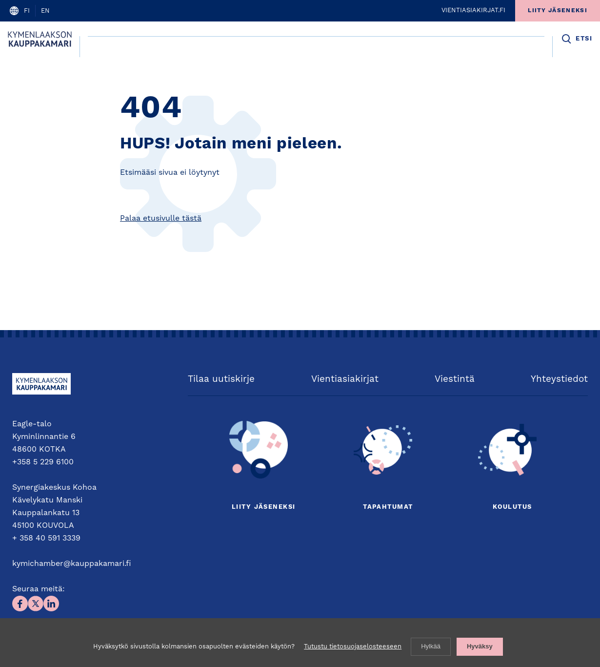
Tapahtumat (388, 507)
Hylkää (430, 646)
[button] (576, 39)
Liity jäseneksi (263, 507)
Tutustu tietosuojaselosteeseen (352, 647)
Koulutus (512, 507)
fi (27, 11)
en (45, 11)
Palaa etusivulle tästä (160, 219)
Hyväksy (480, 646)
